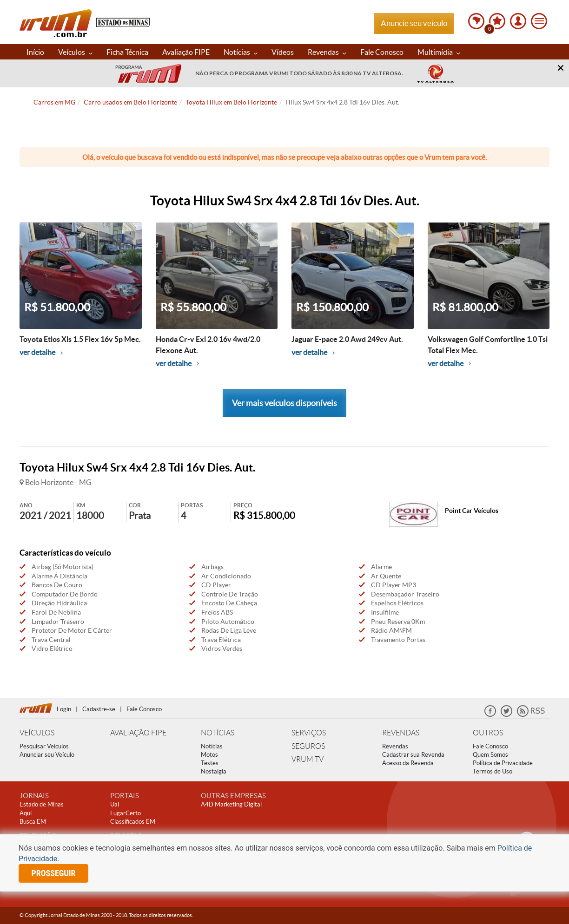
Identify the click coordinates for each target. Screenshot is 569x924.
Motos (209, 754)
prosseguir (54, 873)
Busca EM (33, 821)
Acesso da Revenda (408, 763)
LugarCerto (125, 813)
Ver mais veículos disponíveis (284, 403)
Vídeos (282, 52)
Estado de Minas (42, 804)
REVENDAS (400, 733)
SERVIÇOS (308, 733)
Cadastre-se (98, 709)
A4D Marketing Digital (231, 804)
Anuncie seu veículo (414, 23)
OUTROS (488, 733)
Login (64, 709)
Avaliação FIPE (186, 52)
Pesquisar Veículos (44, 746)
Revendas (327, 52)
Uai (114, 804)
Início (35, 52)
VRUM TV (307, 759)
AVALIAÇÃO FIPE (138, 733)
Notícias (241, 52)
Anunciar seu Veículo (47, 754)
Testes (209, 763)
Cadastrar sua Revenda (413, 754)
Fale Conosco (382, 52)
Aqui (26, 813)
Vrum (56, 23)
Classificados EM (132, 821)
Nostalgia (213, 771)
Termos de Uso (492, 771)
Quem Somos (490, 754)
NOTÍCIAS (217, 733)
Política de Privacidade (503, 763)
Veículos (75, 52)
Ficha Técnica (127, 52)
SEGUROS (308, 746)
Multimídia (438, 52)
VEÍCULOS (37, 733)
